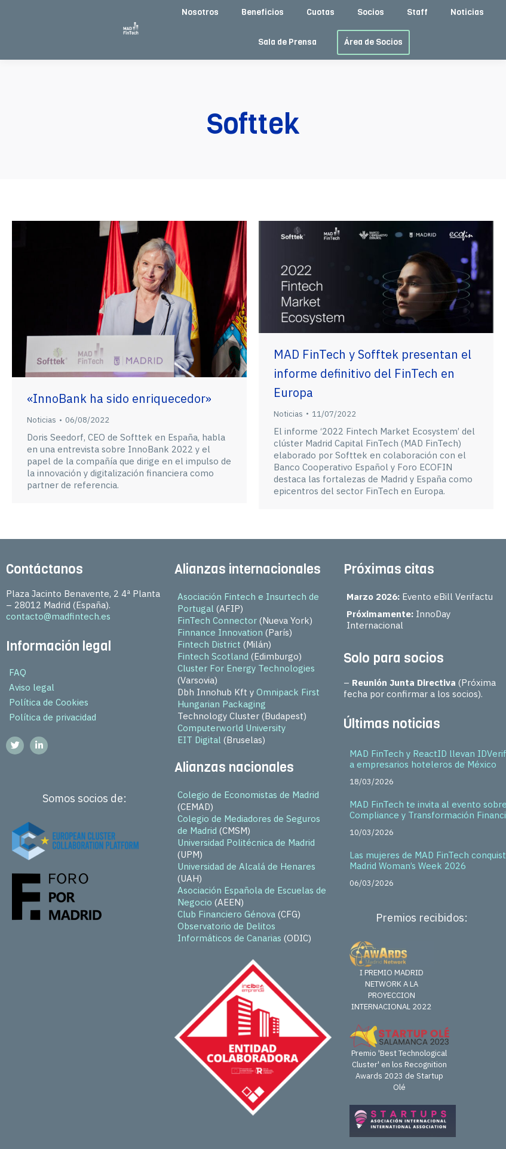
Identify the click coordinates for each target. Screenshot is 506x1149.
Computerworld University (231, 728)
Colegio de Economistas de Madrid (248, 794)
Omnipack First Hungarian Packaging (248, 698)
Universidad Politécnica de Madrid (246, 842)
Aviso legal (31, 687)
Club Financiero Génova (226, 914)
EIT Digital (199, 740)
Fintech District (209, 644)
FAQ (17, 672)
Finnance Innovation (220, 632)
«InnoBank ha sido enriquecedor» (119, 398)
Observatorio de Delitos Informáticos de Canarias (229, 932)
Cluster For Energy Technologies (246, 668)
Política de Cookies (48, 702)
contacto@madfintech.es (58, 616)
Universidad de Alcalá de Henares (246, 866)
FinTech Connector (217, 620)
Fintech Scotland (213, 656)
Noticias (41, 420)
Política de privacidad (52, 717)
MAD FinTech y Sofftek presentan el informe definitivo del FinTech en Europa (372, 373)
